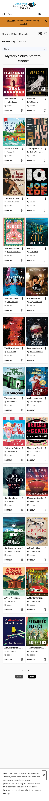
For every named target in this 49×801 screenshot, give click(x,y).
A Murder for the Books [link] (35, 598)
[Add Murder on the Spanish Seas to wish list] (45, 510)
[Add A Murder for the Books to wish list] (45, 610)
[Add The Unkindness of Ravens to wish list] (22, 360)
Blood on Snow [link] (11, 498)
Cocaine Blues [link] (33, 298)
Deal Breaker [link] (10, 99)
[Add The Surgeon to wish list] (22, 410)
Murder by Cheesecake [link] (12, 248)
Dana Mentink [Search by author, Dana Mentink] (12, 451)
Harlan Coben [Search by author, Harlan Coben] (12, 102)
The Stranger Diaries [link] (35, 648)
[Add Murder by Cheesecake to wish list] (22, 260)
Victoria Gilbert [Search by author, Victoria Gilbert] (35, 551)
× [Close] (44, 775)
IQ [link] (28, 198)
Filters (6, 49)
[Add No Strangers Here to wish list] (22, 560)
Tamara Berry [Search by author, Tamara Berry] (11, 152)
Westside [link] (31, 99)
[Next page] (28, 670)
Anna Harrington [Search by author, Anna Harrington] (36, 402)
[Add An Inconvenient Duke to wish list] (45, 410)
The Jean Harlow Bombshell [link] (12, 198)
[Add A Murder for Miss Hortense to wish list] (22, 660)
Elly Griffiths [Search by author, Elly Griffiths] (34, 651)
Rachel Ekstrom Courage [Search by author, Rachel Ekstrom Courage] (14, 252)
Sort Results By (8, 41)
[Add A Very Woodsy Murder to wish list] (22, 610)
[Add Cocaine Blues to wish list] (45, 310)
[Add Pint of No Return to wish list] (22, 460)
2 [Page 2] (25, 670)
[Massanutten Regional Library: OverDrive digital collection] (24, 5)
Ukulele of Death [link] (34, 448)
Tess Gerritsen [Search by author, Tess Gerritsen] (12, 402)
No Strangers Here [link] (12, 548)
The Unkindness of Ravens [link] (12, 348)
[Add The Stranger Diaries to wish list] (45, 660)
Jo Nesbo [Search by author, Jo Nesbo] (10, 501)
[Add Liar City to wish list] (45, 260)
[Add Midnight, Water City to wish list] (22, 310)
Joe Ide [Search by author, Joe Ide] (32, 202)
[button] (40, 34)
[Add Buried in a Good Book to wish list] (22, 160)
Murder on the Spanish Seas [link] (35, 498)
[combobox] (19, 14)
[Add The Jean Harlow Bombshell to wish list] (22, 210)
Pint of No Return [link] (12, 448)
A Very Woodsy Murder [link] (12, 598)
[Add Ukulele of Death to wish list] (45, 460)
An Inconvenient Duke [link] (35, 398)
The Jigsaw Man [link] (34, 149)
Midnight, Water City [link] (12, 298)
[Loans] (39, 14)
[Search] (3, 14)
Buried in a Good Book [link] (12, 149)
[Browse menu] (44, 14)
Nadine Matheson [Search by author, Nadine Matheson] (36, 152)
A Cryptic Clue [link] (33, 548)
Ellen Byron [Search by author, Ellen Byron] (11, 601)
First (19, 676)
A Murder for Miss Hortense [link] (12, 648)
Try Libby (11, 20)
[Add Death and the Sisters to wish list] (45, 360)
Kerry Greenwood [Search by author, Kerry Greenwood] (36, 302)
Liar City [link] (31, 248)
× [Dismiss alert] (45, 21)
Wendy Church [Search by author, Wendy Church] (35, 501)
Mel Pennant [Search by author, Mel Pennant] (11, 651)
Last (32, 676)
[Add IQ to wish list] (45, 210)
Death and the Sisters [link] (35, 348)
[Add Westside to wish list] (45, 110)
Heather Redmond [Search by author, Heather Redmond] (36, 352)
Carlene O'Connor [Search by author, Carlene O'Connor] (13, 551)
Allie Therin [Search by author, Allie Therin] (34, 252)
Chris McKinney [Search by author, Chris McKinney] (12, 302)
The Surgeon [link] (10, 398)
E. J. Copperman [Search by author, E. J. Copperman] (35, 451)
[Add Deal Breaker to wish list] (22, 110)
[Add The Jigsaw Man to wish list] (45, 160)
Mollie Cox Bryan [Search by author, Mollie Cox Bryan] (13, 202)
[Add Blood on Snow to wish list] (22, 510)
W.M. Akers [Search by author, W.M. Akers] (34, 102)
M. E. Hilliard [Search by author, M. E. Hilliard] (11, 352)
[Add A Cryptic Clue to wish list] (45, 560)
